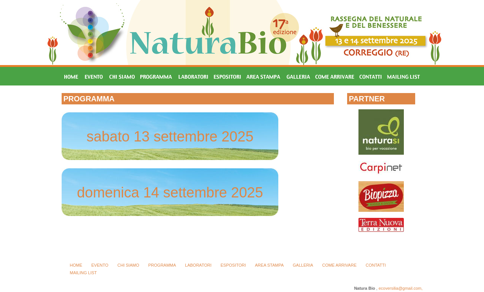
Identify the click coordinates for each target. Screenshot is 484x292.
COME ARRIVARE (339, 265)
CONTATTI (376, 265)
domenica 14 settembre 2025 (170, 192)
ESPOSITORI (233, 265)
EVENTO (100, 265)
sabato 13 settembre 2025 (170, 136)
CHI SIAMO (128, 265)
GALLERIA (303, 265)
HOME (76, 265)
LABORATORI (198, 265)
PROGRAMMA (162, 265)
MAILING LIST (83, 272)
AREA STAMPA (269, 265)
